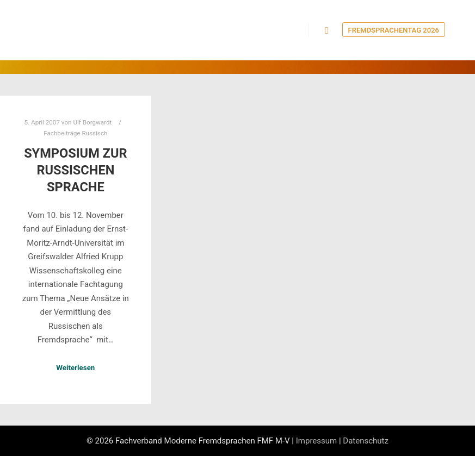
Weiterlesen (75, 368)
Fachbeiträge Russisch (75, 133)
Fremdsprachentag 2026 (393, 30)
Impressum (316, 441)
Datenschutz (365, 441)
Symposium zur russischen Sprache (75, 170)
